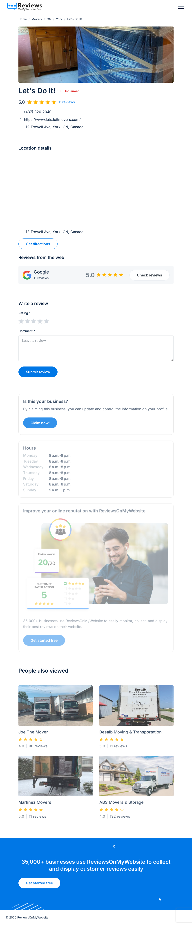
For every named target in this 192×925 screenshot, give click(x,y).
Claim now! (40, 424)
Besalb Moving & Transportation (130, 733)
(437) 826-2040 (37, 112)
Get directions (38, 244)
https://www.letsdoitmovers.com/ (52, 119)
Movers (36, 19)
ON (49, 19)
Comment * (26, 331)
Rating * (24, 313)
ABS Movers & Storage (121, 803)
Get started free (44, 641)
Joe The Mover (33, 733)
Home (22, 19)
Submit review (38, 372)
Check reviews (149, 275)
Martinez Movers (34, 803)
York (59, 19)
